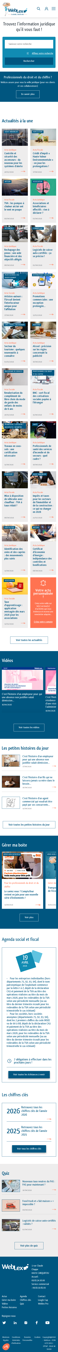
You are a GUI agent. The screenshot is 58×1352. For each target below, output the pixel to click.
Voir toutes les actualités (29, 640)
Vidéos (5, 1304)
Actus (4, 1296)
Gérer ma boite (9, 1300)
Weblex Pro (43, 1304)
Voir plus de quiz (29, 1245)
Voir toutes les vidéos (29, 727)
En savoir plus (27, 94)
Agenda (23, 1296)
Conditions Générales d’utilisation (16, 1340)
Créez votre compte (43, 622)
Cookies (37, 1337)
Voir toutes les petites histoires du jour (29, 824)
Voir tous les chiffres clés (29, 1149)
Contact (41, 1296)
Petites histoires (9, 1307)
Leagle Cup (43, 1300)
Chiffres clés (25, 1300)
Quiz (22, 1304)
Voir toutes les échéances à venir (29, 1074)
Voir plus (29, 917)
